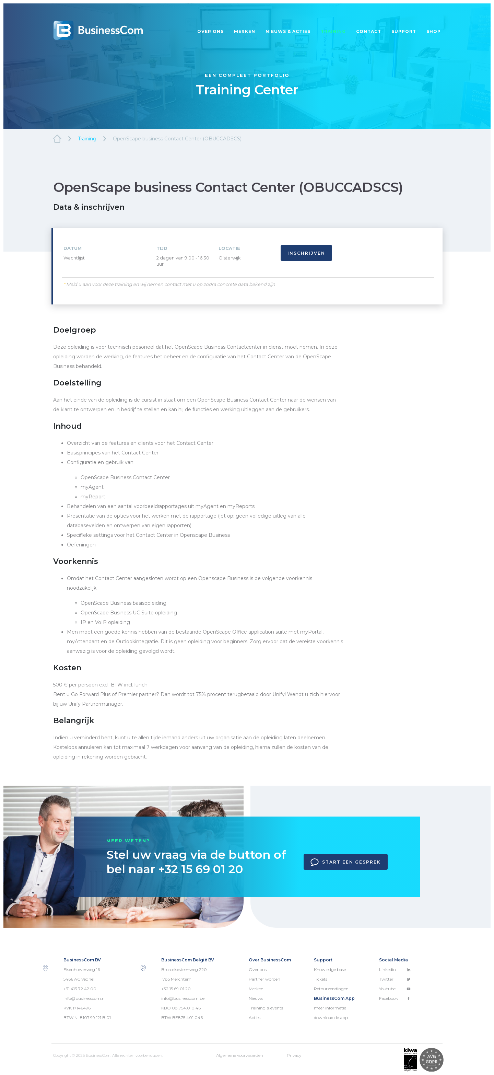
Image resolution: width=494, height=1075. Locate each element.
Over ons (210, 31)
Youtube (395, 988)
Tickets (320, 979)
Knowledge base (330, 969)
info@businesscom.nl (84, 998)
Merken (244, 31)
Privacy (294, 1055)
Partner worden (264, 979)
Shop (433, 31)
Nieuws (256, 998)
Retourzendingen (331, 988)
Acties (254, 1017)
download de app (331, 1017)
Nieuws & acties (288, 31)
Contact (368, 31)
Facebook (395, 998)
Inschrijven (306, 253)
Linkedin (395, 969)
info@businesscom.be (182, 998)
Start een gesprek (345, 862)
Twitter (395, 979)
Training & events (266, 1007)
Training (333, 31)
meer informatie (330, 1007)
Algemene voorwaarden (239, 1055)
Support (403, 31)
